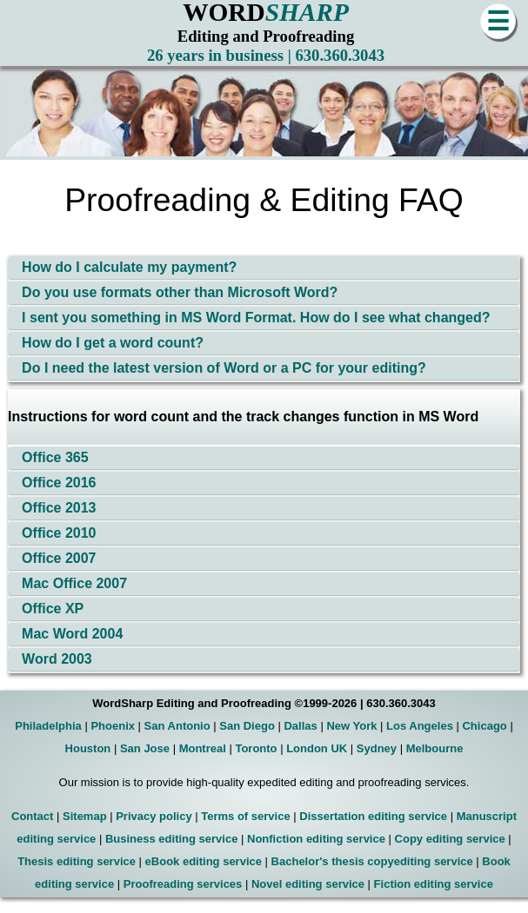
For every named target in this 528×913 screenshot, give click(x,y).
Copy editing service (450, 838)
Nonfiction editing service (316, 838)
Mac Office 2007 (74, 583)
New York (351, 725)
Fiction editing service (433, 883)
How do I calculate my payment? (129, 267)
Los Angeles (419, 725)
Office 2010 (59, 533)
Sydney (377, 748)
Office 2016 (59, 482)
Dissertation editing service (373, 816)
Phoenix (112, 725)
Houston (88, 748)
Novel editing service (307, 883)
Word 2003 (57, 659)
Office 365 (55, 457)
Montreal (202, 748)
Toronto (256, 748)
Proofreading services (183, 883)
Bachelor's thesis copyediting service (372, 861)
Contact (32, 816)
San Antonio (177, 725)
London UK (316, 748)
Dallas (300, 725)
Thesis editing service (76, 861)
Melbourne (435, 748)
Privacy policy (153, 816)
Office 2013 (59, 507)
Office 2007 (59, 558)
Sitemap (85, 816)
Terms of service (245, 816)
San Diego (247, 725)
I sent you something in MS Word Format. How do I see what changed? (256, 317)
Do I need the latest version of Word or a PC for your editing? (224, 368)
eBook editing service (203, 861)
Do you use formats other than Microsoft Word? (180, 292)
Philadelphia (48, 725)
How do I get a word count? (113, 342)
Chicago (484, 725)
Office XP (53, 608)
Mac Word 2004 (72, 633)
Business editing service (171, 838)
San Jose (145, 748)
